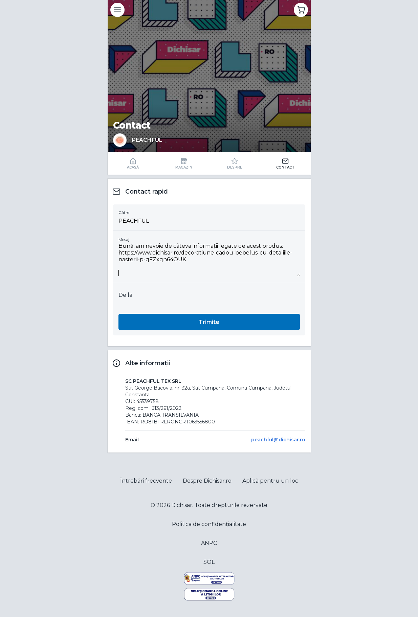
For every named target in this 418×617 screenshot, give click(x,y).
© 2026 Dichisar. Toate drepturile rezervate (209, 505)
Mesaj (123, 239)
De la (125, 295)
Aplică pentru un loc (270, 481)
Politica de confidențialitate (209, 524)
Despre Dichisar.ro (207, 481)
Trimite (209, 322)
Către (123, 212)
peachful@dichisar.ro (278, 440)
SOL (209, 562)
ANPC (209, 543)
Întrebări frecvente (146, 481)
